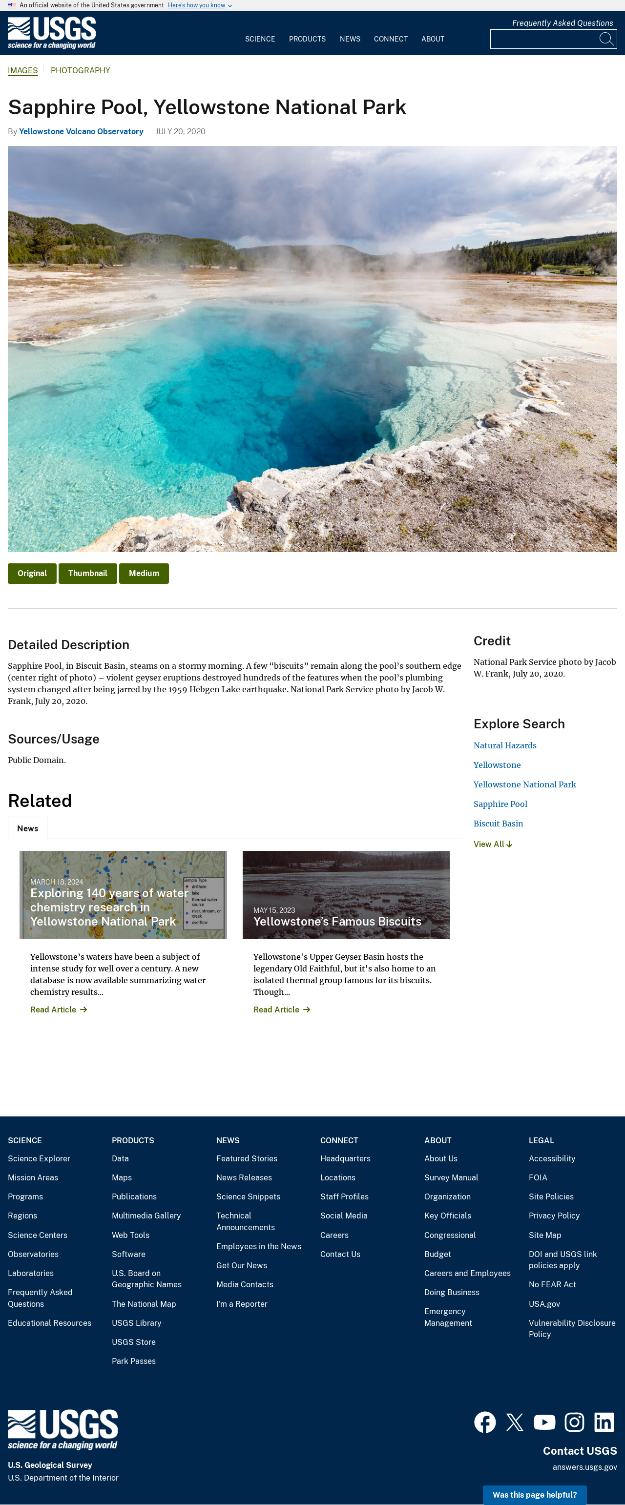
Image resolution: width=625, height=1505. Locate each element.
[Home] (52, 47)
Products (307, 39)
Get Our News (241, 1265)
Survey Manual (451, 1177)
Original (32, 573)
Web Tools (130, 1235)
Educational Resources (49, 1323)
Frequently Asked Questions (562, 23)
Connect (391, 39)
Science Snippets (248, 1196)
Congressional (450, 1235)
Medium (144, 573)
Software (129, 1254)
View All (493, 844)
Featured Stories (246, 1158)
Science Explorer (39, 1158)
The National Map (144, 1304)
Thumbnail (87, 573)
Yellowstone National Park (525, 784)
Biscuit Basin (498, 823)
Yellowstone (497, 765)
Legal (541, 1140)
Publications (134, 1196)
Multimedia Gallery (146, 1215)
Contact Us (340, 1254)
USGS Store (134, 1342)
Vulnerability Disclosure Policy (572, 1329)
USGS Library (137, 1323)
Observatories (33, 1254)
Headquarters (345, 1158)
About (432, 39)
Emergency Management (448, 1317)
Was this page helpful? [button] (535, 1495)
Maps (122, 1177)
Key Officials (447, 1215)
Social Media (344, 1215)
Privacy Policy (554, 1215)
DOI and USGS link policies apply (563, 1260)
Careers (334, 1235)
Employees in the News (258, 1246)
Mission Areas (33, 1177)
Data (120, 1158)
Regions (22, 1215)
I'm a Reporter (242, 1304)
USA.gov (544, 1304)
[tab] (27, 828)
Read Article (53, 1009)
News (350, 39)
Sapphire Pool (500, 804)
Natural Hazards (505, 745)
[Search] (607, 39)
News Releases (244, 1177)
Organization (447, 1196)
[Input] (553, 39)
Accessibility (552, 1158)
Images (23, 70)
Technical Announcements (245, 1221)
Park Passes (134, 1361)
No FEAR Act (552, 1284)
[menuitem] (260, 33)
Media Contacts (244, 1284)
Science (260, 39)
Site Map (545, 1235)
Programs (25, 1196)
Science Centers (37, 1235)
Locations (337, 1177)
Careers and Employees (467, 1273)
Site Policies (551, 1196)
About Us (441, 1158)
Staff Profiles (344, 1196)
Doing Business (451, 1292)
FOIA (538, 1177)
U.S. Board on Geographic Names (147, 1279)
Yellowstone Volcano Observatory (81, 131)
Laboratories (31, 1273)
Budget (437, 1254)
